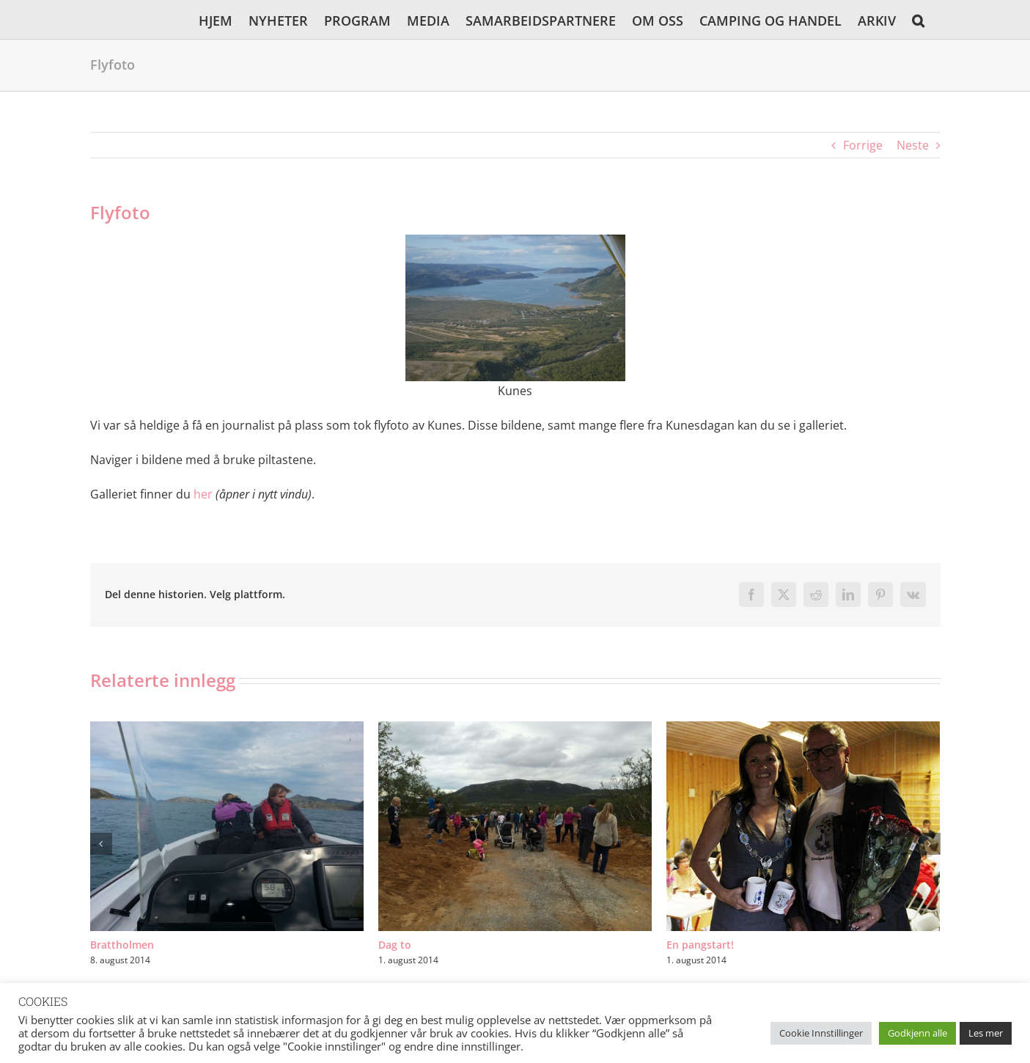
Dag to (394, 945)
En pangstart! (700, 945)
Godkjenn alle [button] (917, 1033)
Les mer (985, 1033)
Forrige (863, 145)
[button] (918, 19)
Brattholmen (122, 945)
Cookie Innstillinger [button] (821, 1033)
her (203, 494)
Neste (913, 145)
